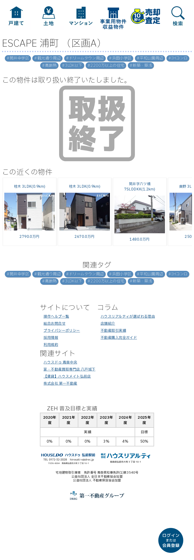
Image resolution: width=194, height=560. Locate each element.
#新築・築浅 (141, 66)
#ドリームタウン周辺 (85, 58)
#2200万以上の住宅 (106, 66)
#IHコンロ (178, 58)
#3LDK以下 (72, 66)
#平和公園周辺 (150, 58)
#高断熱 (49, 66)
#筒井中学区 (18, 58)
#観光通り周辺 (47, 58)
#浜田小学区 (120, 58)
